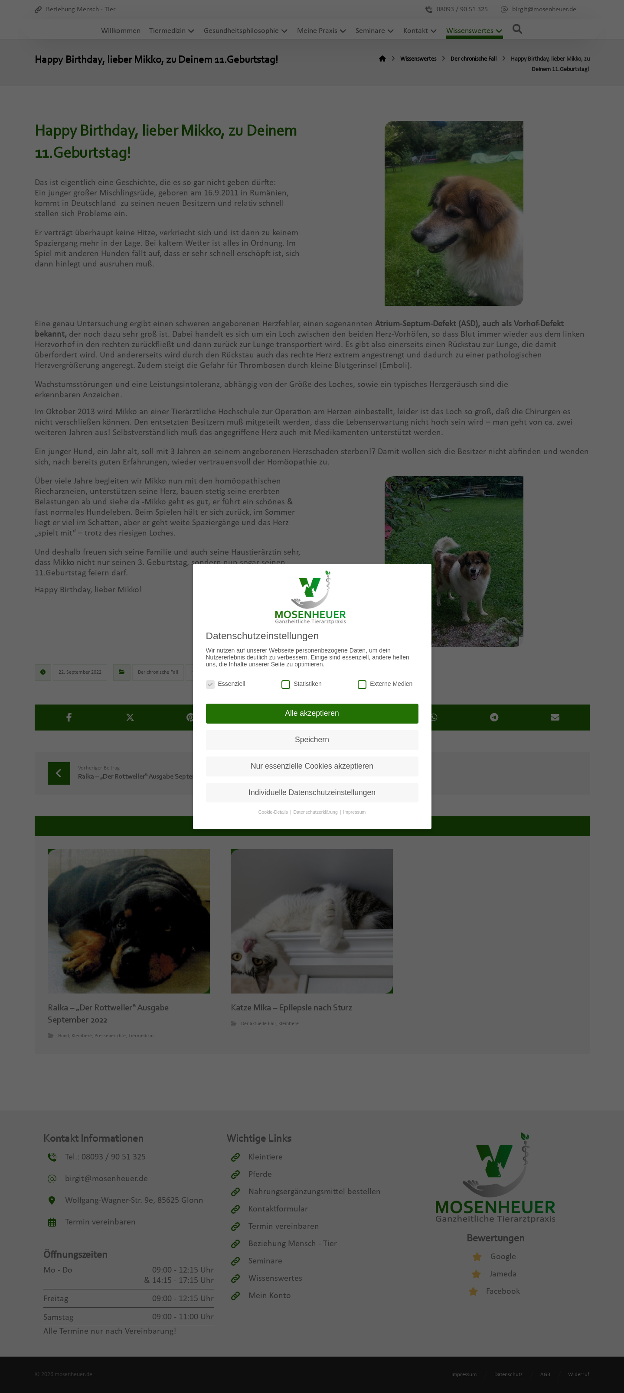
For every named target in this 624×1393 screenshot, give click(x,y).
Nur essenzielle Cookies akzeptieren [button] (312, 764)
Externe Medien (385, 682)
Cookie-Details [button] (273, 811)
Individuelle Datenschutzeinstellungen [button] (312, 791)
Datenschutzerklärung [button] (316, 811)
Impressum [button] (354, 811)
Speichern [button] (312, 738)
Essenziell (225, 682)
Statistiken (301, 682)
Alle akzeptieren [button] (312, 712)
